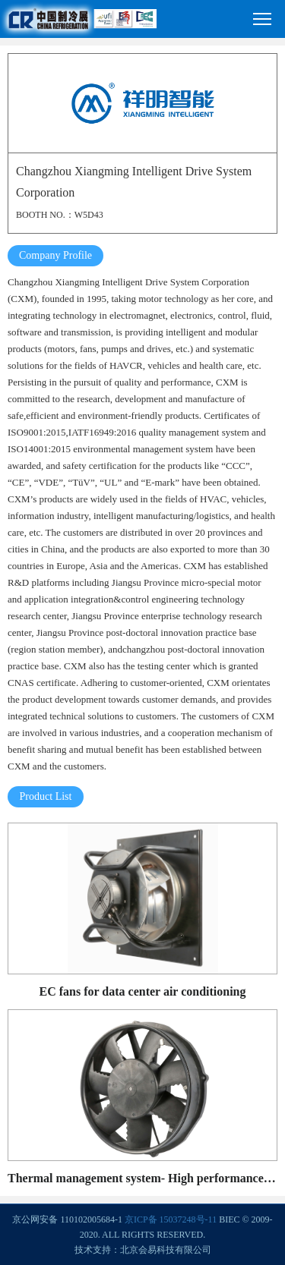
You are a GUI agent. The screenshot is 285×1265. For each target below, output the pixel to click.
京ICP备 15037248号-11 (171, 1219)
